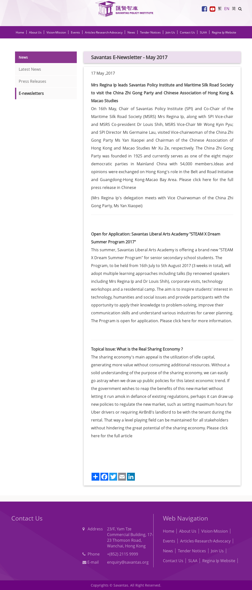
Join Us (217, 551)
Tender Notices (192, 551)
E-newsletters (31, 93)
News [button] (131, 32)
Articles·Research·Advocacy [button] (104, 32)
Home (20, 32)
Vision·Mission (56, 32)
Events (169, 541)
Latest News (30, 69)
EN (226, 8)
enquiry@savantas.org (128, 562)
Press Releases (32, 81)
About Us (187, 531)
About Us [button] (35, 32)
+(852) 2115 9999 (122, 554)
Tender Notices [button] (150, 32)
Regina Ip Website (224, 32)
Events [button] (75, 32)
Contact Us (187, 32)
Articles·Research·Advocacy (205, 541)
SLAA (203, 32)
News (168, 551)
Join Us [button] (170, 32)
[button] (240, 8)
